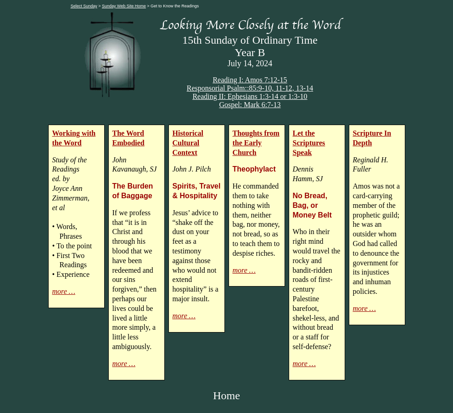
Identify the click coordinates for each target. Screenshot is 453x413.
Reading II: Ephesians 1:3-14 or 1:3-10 (249, 96)
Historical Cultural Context (188, 142)
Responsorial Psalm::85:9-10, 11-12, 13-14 (250, 88)
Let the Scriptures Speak (309, 142)
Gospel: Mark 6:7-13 (249, 105)
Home (226, 396)
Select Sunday (84, 6)
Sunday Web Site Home (124, 6)
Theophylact (254, 169)
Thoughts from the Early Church (256, 142)
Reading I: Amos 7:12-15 (250, 80)
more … (64, 291)
